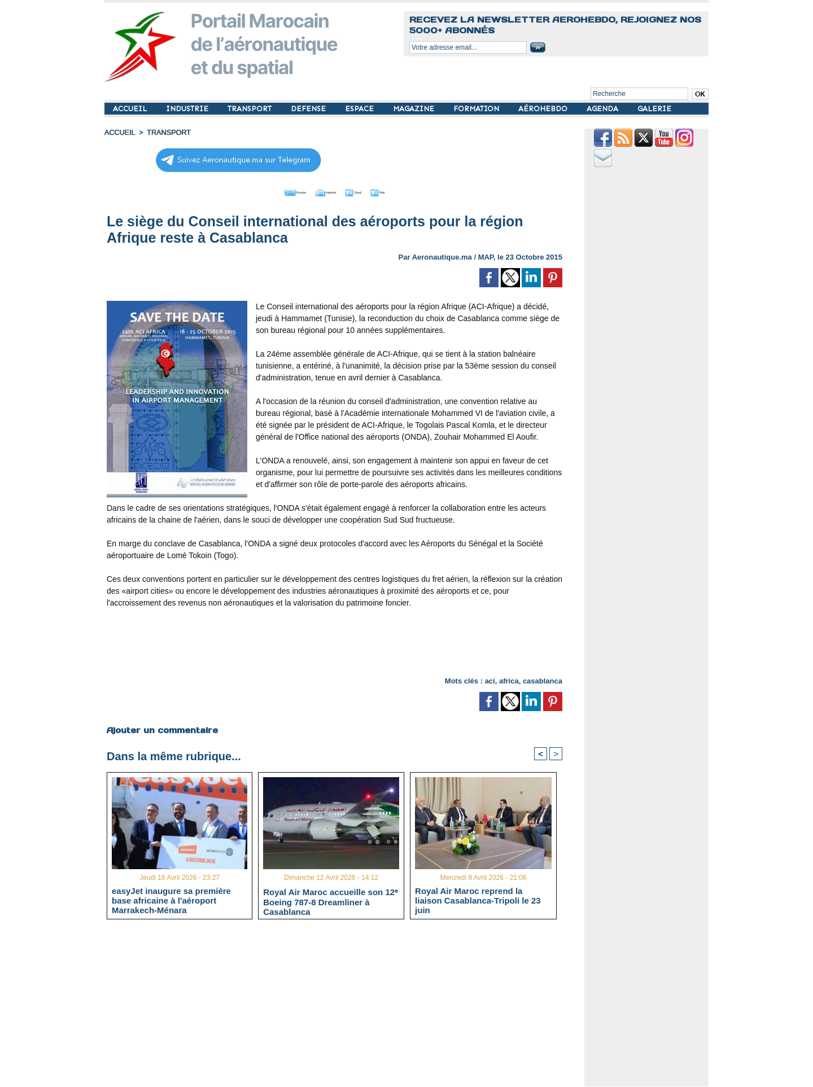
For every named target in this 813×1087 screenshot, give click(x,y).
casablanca (542, 679)
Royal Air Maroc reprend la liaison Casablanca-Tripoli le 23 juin (478, 900)
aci (490, 679)
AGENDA (603, 108)
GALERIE (654, 108)
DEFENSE (309, 108)
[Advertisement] (334, 639)
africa (509, 679)
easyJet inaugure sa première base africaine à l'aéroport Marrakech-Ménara (171, 900)
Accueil (119, 133)
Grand (368, 190)
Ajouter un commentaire (162, 728)
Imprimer (321, 190)
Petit (407, 190)
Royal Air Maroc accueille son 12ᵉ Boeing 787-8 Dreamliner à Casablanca (330, 900)
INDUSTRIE (188, 108)
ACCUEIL (131, 108)
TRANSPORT (251, 108)
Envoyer (270, 190)
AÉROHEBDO (544, 108)
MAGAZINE (414, 108)
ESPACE (360, 108)
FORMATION (477, 108)
